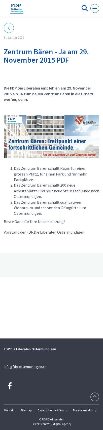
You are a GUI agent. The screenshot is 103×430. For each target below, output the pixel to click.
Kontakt (9, 410)
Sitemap (26, 410)
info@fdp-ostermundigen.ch (25, 366)
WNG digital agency (59, 424)
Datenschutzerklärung (52, 410)
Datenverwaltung (84, 410)
